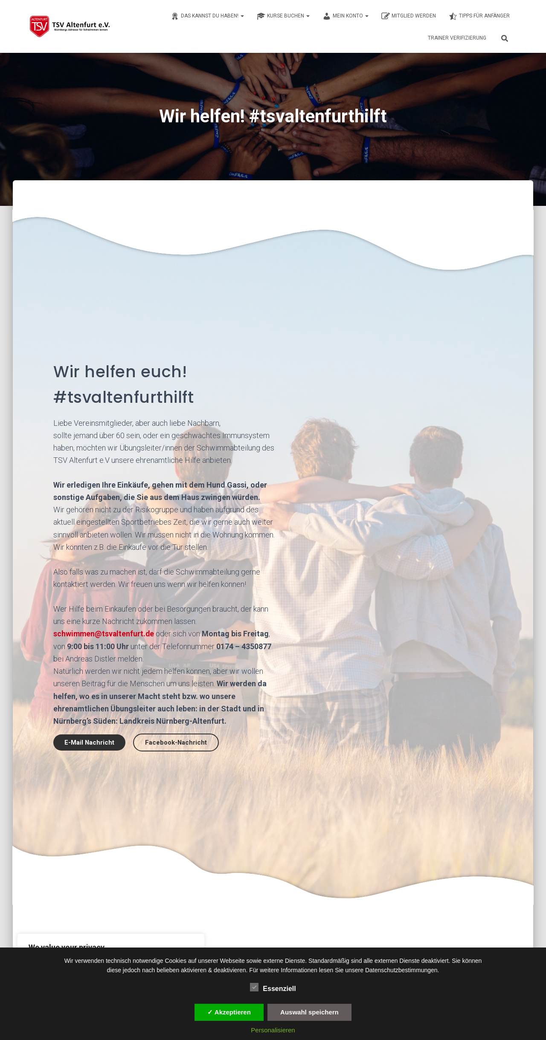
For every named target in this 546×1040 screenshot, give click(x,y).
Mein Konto (345, 16)
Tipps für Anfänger (479, 16)
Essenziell (273, 987)
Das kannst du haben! (207, 16)
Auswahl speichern (309, 1012)
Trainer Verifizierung (457, 38)
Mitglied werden (408, 16)
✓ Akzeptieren (229, 1012)
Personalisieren (273, 1030)
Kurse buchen (283, 16)
